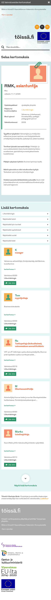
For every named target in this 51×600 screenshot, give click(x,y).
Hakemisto (30, 9)
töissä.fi (24, 37)
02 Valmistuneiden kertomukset (16, 3)
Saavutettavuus (20, 9)
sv (47, 27)
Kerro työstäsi (7, 15)
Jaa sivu (11, 283)
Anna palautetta (40, 9)
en (37, 27)
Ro (16, 341)
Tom (17, 295)
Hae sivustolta (4, 47)
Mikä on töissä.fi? (7, 9)
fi (42, 27)
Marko (19, 432)
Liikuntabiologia (27, 110)
